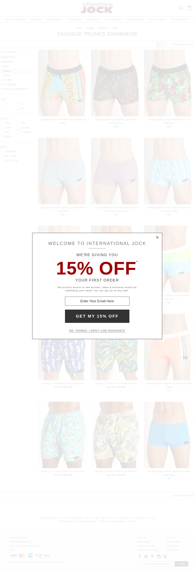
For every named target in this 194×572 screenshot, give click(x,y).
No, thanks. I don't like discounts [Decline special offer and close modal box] (97, 330)
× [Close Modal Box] (157, 237)
